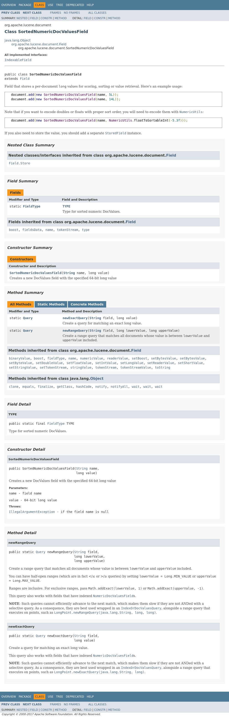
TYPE (66, 206)
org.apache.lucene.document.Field (39, 44)
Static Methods (50, 304)
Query (28, 318)
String (69, 273)
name (49, 230)
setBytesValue (163, 358)
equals (28, 386)
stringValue (81, 367)
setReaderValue (160, 363)
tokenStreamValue (135, 367)
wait (136, 386)
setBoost (139, 358)
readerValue (117, 358)
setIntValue (105, 363)
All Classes (97, 12)
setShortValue (190, 363)
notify (101, 386)
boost (13, 230)
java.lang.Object (18, 40)
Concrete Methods (87, 304)
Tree (59, 5)
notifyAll (119, 386)
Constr (46, 18)
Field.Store (19, 163)
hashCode (83, 386)
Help (90, 5)
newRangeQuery (75, 330)
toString (162, 367)
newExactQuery (75, 318)
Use (50, 5)
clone (13, 386)
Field (34, 18)
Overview (8, 5)
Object (97, 378)
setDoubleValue (49, 363)
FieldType (31, 206)
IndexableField (18, 60)
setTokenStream (53, 367)
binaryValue (19, 358)
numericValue (91, 358)
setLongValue (131, 363)
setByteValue (20, 363)
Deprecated (75, 5)
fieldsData (31, 230)
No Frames (72, 12)
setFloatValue (79, 363)
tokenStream (67, 230)
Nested (21, 18)
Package (25, 5)
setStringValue (22, 367)
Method (61, 18)
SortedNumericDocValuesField (36, 273)
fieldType (56, 358)
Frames (55, 12)
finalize (45, 386)
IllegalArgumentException (32, 512)
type (86, 230)
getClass (64, 386)
